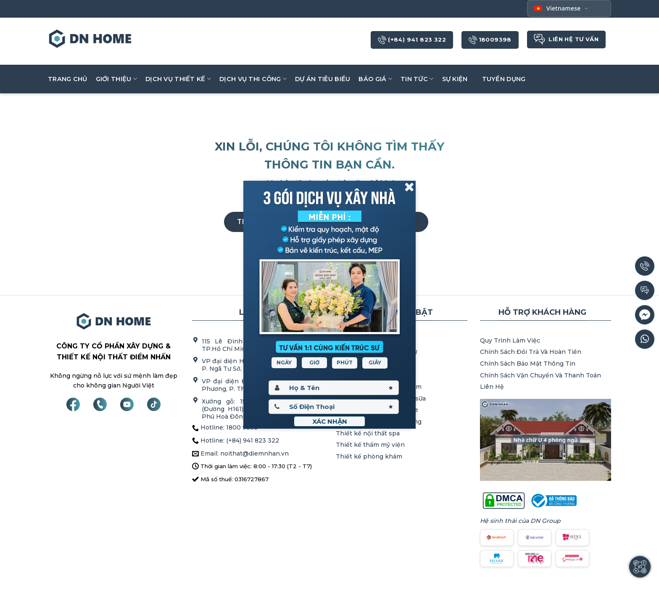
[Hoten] (334, 387)
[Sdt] (334, 406)
